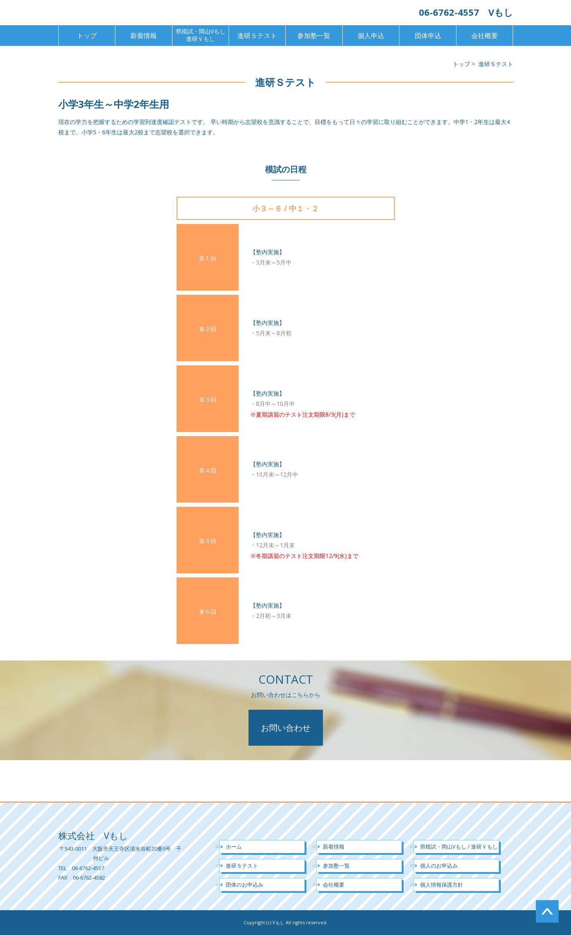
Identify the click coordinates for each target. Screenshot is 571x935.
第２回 (207, 329)
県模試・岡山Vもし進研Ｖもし (200, 35)
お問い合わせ (286, 727)
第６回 (207, 611)
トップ (87, 35)
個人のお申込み (439, 865)
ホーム (234, 846)
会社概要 (484, 35)
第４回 (207, 470)
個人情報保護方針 (441, 884)
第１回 (207, 258)
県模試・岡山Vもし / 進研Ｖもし (459, 846)
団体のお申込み (244, 884)
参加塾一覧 (313, 35)
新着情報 (143, 35)
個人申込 (371, 35)
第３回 (207, 399)
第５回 (207, 541)
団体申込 (428, 35)
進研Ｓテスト (257, 35)
